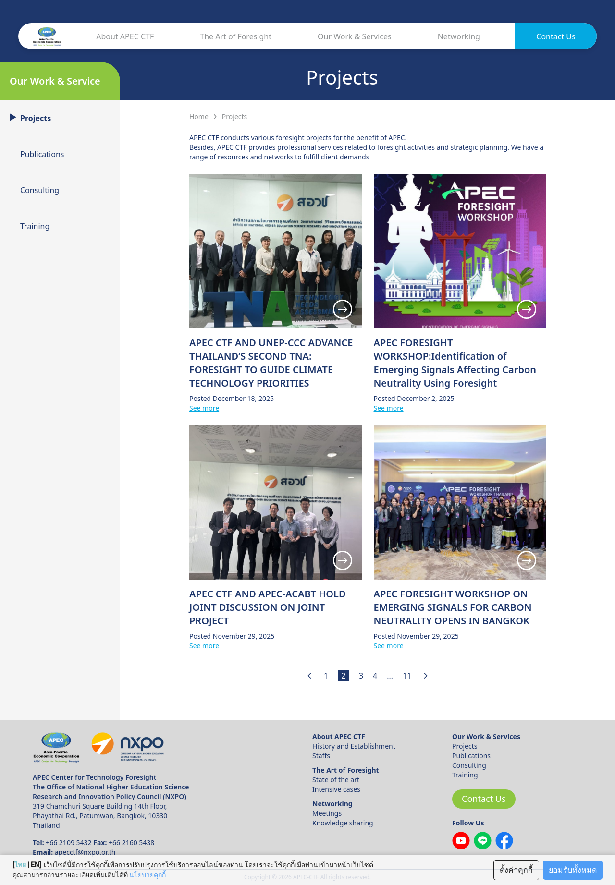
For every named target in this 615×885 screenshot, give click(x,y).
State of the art (335, 779)
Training (465, 774)
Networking (459, 36)
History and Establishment (353, 746)
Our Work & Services (355, 36)
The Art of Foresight (235, 36)
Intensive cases (336, 789)
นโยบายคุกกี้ (147, 875)
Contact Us (555, 36)
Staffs (321, 755)
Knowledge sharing (342, 822)
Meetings (327, 813)
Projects (464, 746)
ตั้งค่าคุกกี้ (516, 869)
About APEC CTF (125, 36)
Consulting (469, 765)
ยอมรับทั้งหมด (573, 869)
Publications (471, 755)
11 (407, 675)
